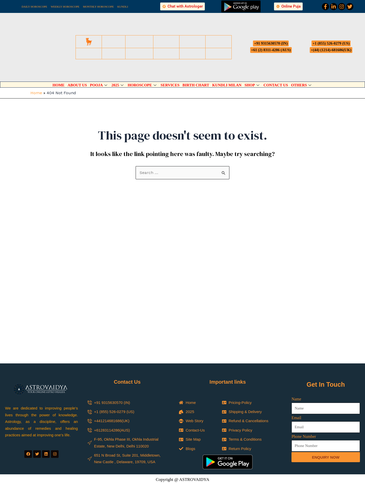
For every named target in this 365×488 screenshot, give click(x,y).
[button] (182, 365)
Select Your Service (147, 387)
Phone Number (303, 311)
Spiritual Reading (148, 394)
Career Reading (147, 414)
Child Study (197, 400)
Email (296, 292)
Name (296, 273)
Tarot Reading (199, 407)
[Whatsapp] (351, 459)
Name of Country (145, 423)
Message (138, 475)
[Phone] (351, 443)
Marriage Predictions (204, 394)
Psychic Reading (148, 400)
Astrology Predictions (152, 407)
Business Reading (202, 414)
